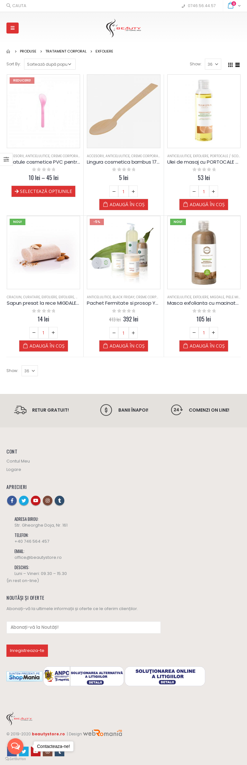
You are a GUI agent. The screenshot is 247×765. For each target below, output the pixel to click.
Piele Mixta (235, 297)
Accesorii (15, 156)
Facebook (12, 500)
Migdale (217, 297)
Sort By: (13, 64)
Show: (196, 64)
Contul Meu (18, 461)
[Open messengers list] (15, 746)
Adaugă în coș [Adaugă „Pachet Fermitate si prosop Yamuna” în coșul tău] (127, 346)
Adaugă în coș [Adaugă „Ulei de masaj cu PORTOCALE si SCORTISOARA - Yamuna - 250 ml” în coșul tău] (207, 204)
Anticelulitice (37, 156)
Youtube (36, 500)
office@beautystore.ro (38, 557)
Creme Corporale (66, 156)
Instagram (47, 500)
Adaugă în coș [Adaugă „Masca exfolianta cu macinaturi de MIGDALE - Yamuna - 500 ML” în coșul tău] (207, 346)
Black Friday (123, 297)
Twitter (24, 500)
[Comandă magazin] (50, 64)
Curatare (31, 297)
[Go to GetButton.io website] (15, 758)
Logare (13, 469)
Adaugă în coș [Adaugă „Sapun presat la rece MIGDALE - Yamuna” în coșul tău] (47, 346)
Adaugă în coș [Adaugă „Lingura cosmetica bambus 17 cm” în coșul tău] (127, 204)
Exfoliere (200, 156)
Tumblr (59, 500)
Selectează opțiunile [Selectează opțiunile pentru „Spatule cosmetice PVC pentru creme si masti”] (46, 191)
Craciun (14, 297)
